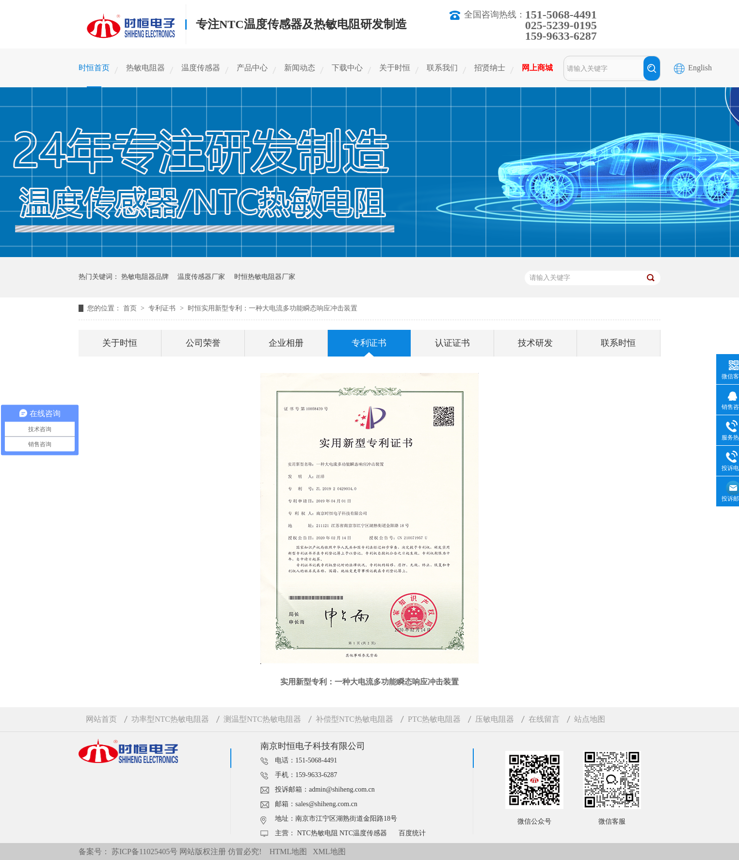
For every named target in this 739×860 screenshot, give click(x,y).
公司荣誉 (203, 343)
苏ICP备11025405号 (144, 851)
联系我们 (442, 68)
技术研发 (535, 343)
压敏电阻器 (494, 719)
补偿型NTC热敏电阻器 (354, 719)
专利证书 (162, 308)
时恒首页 (94, 68)
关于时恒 (394, 68)
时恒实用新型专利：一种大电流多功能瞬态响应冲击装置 (272, 308)
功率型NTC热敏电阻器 (170, 719)
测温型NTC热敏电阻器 (262, 719)
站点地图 (589, 719)
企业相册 (286, 343)
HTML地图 (288, 851)
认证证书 (452, 343)
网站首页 (101, 719)
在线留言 (544, 719)
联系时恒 (618, 343)
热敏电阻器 (145, 68)
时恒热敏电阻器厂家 (264, 276)
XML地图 (329, 851)
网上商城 (537, 68)
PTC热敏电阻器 (434, 719)
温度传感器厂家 (201, 276)
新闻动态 (299, 68)
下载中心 (347, 68)
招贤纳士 (489, 68)
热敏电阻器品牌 (145, 276)
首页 (131, 308)
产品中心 (252, 68)
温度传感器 (200, 68)
